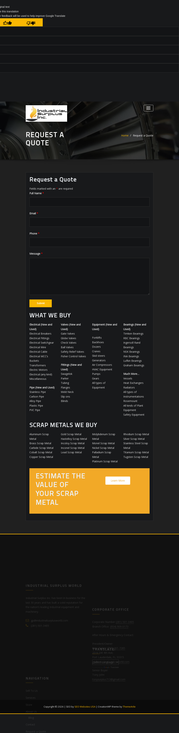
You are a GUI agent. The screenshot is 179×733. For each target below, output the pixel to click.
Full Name (36, 193)
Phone (34, 233)
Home (125, 135)
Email (33, 213)
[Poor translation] (31, 22)
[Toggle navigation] (148, 108)
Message (36, 253)
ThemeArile (129, 706)
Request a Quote (143, 135)
